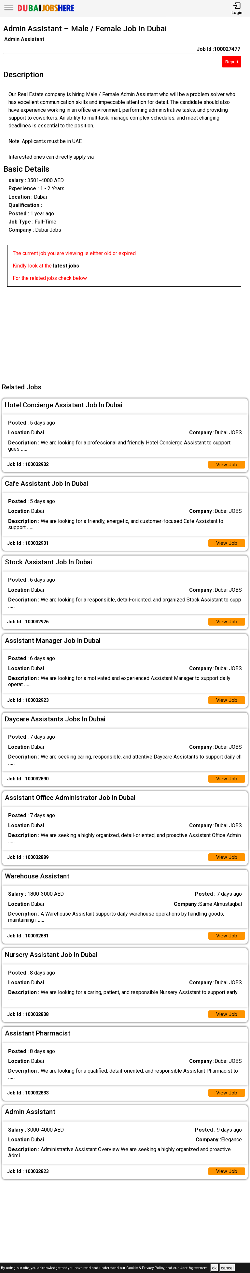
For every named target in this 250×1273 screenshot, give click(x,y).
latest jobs (66, 266)
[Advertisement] (127, 332)
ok (214, 1268)
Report (231, 61)
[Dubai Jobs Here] (46, 11)
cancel (227, 1268)
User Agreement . (194, 1268)
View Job (226, 465)
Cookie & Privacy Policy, (146, 1268)
